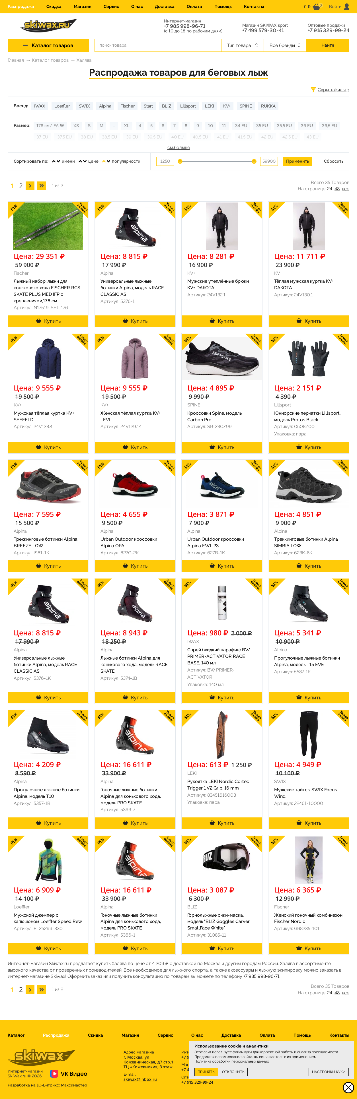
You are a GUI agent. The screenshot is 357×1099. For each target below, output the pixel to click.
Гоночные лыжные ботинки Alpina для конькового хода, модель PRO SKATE (130, 796)
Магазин (82, 6)
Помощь (223, 6)
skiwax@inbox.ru (140, 1079)
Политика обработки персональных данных (231, 1061)
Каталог (16, 1035)
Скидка (53, 6)
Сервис (111, 6)
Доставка (165, 6)
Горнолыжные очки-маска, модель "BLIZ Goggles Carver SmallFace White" (218, 921)
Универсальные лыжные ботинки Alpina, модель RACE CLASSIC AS (132, 287)
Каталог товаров (50, 60)
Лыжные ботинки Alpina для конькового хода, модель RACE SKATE (134, 664)
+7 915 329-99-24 (328, 30)
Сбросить (333, 161)
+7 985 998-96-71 (184, 26)
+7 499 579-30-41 (263, 30)
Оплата (194, 6)
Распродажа (21, 6)
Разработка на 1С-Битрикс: (47, 1085)
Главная (16, 60)
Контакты (254, 6)
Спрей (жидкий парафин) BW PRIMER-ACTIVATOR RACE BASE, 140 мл (218, 656)
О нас (137, 6)
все (345, 188)
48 (337, 188)
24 (329, 188)
